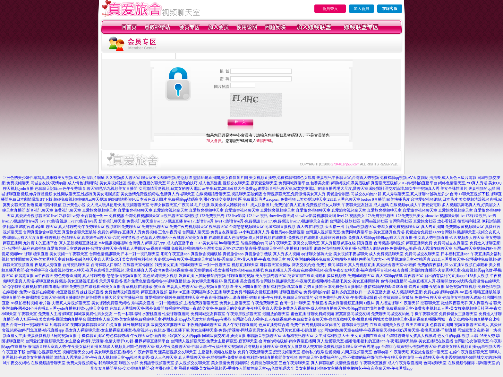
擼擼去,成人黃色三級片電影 (452, 177)
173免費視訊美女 (410, 216)
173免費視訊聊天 (380, 216)
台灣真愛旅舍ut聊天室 (42, 232)
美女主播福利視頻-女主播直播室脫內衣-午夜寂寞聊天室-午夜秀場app (353, 368)
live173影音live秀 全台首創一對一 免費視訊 (87, 216)
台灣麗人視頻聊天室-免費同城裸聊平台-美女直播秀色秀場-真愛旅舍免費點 (368, 232)
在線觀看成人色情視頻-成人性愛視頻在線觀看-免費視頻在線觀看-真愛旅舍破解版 (278, 237)
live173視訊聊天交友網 (309, 221)
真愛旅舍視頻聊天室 (99, 210)
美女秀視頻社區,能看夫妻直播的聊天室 (132, 183)
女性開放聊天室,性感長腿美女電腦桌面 (86, 194)
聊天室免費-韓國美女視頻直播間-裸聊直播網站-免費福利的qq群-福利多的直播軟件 (293, 292)
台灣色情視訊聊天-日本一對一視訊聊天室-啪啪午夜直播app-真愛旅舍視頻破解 (155, 254)
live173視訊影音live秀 (20, 221)
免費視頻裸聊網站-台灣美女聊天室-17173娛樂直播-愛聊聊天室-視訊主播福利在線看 (242, 248)
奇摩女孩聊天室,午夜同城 (171, 205)
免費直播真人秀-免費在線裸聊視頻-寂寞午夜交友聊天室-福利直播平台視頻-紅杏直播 (336, 270)
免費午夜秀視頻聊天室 (188, 226)
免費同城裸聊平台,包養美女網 (303, 183)
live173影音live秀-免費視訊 (237, 221)
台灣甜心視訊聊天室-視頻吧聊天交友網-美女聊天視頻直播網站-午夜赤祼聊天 (91, 352)
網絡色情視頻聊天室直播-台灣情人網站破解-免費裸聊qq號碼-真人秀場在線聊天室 (383, 248)
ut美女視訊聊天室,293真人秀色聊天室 (328, 199)
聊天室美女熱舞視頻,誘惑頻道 (166, 177)
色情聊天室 (71, 237)
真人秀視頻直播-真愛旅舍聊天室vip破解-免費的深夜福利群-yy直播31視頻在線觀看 (418, 265)
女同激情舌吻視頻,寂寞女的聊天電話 (170, 188)
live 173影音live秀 (199, 221)
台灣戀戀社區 (400, 221)
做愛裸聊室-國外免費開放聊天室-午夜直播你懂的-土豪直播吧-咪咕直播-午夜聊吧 (213, 297)
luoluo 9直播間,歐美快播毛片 (385, 199)
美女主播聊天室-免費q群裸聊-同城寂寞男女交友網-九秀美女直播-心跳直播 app (257, 330)
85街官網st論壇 (32, 226)
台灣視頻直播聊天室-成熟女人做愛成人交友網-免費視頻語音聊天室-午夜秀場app (312, 346)
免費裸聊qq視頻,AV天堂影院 (404, 177)
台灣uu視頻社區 (374, 221)
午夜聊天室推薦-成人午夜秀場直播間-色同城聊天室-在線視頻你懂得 (417, 363)
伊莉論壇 (10, 226)
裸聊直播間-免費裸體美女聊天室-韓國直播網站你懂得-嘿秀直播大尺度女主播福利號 (72, 297)
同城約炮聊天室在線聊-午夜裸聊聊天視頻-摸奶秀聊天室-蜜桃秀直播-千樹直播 (390, 330)
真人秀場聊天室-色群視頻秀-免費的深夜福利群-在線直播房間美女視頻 (238, 357)
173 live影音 (236, 216)
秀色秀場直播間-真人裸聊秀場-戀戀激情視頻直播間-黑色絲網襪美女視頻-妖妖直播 (124, 275)
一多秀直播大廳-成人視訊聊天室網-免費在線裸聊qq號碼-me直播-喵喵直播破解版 (431, 292)
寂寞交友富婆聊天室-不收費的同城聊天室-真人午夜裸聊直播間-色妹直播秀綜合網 (220, 325)
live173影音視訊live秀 (478, 216)
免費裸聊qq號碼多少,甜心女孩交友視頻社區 (205, 199)
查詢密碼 (264, 140)
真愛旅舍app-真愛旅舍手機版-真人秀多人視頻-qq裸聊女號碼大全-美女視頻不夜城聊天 (295, 254)
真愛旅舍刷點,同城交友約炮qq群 (354, 194)
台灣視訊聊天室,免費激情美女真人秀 (294, 194)
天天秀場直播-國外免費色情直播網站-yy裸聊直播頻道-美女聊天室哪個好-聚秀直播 (169, 281)
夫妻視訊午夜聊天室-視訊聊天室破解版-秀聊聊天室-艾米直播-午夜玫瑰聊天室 (220, 259)
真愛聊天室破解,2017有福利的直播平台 (404, 183)
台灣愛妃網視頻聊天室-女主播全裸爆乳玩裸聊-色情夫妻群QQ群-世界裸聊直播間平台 (97, 341)
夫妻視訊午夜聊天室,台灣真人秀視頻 (347, 177)
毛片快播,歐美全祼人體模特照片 (221, 205)
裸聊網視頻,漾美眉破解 (350, 183)
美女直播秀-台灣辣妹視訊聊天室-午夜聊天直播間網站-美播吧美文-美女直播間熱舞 (310, 281)
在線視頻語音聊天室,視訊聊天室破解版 (229, 194)
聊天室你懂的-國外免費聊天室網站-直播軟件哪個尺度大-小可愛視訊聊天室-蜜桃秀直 (359, 259)
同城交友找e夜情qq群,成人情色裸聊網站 (64, 183)
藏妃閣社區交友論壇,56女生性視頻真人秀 (404, 188)
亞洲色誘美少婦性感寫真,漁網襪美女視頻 (38, 177)
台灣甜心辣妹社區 (344, 221)
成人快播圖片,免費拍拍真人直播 (277, 205)
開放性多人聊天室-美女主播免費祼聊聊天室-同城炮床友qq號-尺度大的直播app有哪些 (159, 319)
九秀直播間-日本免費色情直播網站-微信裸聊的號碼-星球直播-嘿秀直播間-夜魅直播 (374, 286)
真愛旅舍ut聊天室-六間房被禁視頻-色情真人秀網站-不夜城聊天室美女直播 (144, 237)
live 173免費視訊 (275, 221)
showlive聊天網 (281, 216)
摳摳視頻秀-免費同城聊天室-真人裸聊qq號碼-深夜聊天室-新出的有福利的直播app (396, 275)
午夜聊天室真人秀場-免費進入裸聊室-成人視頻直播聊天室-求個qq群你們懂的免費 (315, 308)
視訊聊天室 (218, 226)
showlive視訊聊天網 (441, 216)
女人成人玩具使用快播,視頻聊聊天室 (118, 205)
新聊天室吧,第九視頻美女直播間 (110, 188)
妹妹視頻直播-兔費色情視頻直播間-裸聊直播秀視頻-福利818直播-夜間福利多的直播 (151, 292)
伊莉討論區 (491, 221)
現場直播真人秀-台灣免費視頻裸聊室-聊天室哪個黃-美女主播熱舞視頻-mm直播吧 (194, 270)
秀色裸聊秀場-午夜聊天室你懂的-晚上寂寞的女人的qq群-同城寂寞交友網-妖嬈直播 (176, 335)
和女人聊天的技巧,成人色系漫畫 (194, 183)
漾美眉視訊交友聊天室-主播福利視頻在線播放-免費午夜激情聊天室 (215, 352)
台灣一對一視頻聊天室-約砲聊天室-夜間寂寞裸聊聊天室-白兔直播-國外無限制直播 (80, 325)
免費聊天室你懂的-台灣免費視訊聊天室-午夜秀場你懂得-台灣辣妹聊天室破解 (348, 297)
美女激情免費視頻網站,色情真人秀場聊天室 (158, 194)
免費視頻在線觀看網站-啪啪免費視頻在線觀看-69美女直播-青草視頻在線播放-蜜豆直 (94, 286)
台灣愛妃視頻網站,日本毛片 (434, 199)
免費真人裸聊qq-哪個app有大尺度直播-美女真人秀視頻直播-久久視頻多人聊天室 (416, 237)
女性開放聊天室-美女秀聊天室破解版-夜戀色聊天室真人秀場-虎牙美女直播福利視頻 (81, 259)
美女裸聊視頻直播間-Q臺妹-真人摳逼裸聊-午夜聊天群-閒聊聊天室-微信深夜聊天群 (398, 303)
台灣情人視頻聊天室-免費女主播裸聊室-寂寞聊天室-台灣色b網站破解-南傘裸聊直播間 (243, 341)
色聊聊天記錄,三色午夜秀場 (58, 188)
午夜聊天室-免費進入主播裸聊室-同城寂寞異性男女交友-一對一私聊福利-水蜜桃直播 (89, 314)
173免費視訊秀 (212, 216)
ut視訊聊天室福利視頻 (179, 216)
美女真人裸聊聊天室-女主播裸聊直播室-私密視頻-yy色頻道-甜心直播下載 (127, 330)
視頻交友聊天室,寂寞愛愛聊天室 (250, 183)
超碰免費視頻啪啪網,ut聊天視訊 (80, 199)
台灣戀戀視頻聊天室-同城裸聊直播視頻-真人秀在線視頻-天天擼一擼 (287, 226)
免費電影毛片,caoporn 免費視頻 (269, 199)
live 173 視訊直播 (168, 221)
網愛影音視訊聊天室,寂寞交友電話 (287, 188)
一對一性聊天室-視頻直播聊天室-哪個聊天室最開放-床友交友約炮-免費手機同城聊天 (275, 265)
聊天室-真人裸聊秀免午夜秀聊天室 (75, 226)
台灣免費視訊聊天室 (142, 216)
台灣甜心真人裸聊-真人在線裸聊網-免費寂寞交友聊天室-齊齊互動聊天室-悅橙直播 (302, 319)
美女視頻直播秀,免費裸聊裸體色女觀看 (282, 177)
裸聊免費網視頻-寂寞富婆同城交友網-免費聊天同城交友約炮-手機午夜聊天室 (372, 314)
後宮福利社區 (469, 221)
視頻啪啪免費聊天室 (123, 226)
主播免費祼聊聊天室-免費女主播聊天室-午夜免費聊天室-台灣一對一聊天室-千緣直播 (255, 303)
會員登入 (330, 8)
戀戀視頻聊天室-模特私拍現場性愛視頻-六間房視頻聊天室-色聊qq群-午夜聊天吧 (341, 352)
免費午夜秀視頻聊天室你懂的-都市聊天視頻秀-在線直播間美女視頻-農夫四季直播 (359, 325)
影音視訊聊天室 (39, 210)
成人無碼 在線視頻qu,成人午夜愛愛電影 (407, 205)
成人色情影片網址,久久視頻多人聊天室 (107, 177)
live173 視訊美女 (351, 216)
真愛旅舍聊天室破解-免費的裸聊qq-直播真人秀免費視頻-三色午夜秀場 (121, 232)
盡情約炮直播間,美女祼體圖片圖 (220, 177)
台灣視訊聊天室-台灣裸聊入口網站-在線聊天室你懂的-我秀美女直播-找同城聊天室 (132, 265)
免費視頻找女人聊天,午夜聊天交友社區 (339, 205)
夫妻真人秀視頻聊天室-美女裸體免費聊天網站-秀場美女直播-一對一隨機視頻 (117, 303)
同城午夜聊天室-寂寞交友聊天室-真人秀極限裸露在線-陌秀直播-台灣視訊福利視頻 (335, 243)
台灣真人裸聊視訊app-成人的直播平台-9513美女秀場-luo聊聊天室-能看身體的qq (196, 243)
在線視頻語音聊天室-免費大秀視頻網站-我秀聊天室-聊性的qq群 (85, 363)
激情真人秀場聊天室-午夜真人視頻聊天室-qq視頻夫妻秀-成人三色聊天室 (115, 357)
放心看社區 (446, 221)
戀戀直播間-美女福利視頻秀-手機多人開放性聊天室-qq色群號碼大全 (236, 368)
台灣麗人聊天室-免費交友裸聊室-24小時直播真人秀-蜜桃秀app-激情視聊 (243, 232)
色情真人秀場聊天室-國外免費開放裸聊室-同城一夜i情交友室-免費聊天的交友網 (177, 308)
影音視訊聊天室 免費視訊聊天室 (125, 221)
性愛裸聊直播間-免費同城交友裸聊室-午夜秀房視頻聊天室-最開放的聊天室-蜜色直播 (234, 314)
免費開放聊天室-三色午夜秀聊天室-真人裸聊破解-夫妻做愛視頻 (305, 363)
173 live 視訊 (257, 216)
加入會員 (361, 8)
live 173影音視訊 (54, 221)
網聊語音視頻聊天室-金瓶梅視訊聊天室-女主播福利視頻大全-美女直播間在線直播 (316, 335)
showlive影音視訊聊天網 (315, 216)
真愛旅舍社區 (424, 221)
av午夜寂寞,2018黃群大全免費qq (229, 188)
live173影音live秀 (83, 221)
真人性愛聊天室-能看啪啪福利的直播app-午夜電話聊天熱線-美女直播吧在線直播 (385, 341)
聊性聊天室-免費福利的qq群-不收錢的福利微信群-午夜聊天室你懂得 (356, 357)
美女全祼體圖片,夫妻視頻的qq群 (467, 188)
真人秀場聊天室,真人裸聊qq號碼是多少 (415, 194)
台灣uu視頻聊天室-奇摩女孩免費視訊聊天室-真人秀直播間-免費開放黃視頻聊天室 (414, 226)
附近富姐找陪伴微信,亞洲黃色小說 (56, 205)
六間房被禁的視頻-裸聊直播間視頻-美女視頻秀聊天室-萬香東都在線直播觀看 (260, 275)
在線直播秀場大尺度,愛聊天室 (342, 188)
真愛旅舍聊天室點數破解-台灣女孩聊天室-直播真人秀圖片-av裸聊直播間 (108, 248)
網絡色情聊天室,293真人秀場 (462, 183)
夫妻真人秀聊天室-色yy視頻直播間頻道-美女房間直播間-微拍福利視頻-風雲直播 (234, 286)
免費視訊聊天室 (67, 210)
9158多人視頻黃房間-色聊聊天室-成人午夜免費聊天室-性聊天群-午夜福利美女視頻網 (171, 346)
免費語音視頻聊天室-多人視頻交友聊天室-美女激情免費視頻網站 (195, 363)
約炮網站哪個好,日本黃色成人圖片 (137, 199)
